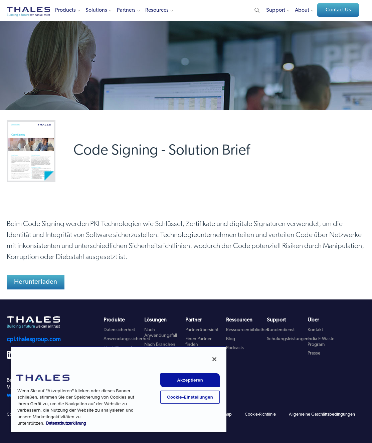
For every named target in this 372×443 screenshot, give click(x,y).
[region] (118, 389)
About (302, 10)
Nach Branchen (159, 344)
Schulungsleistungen (288, 339)
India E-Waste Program (321, 342)
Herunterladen (35, 282)
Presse (314, 353)
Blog (230, 339)
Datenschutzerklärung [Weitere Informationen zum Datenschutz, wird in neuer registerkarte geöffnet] (66, 423)
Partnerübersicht (201, 330)
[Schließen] (214, 359)
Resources (157, 10)
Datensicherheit (119, 330)
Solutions (96, 10)
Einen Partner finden (198, 342)
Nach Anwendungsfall (160, 332)
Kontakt (315, 330)
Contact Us (338, 10)
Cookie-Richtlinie (260, 414)
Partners (126, 10)
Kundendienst (281, 330)
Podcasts (235, 348)
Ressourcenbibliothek (247, 330)
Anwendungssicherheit (127, 339)
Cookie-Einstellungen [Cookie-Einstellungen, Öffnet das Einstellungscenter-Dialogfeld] (190, 397)
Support (275, 10)
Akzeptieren (190, 380)
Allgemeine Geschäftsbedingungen (322, 414)
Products (65, 10)
